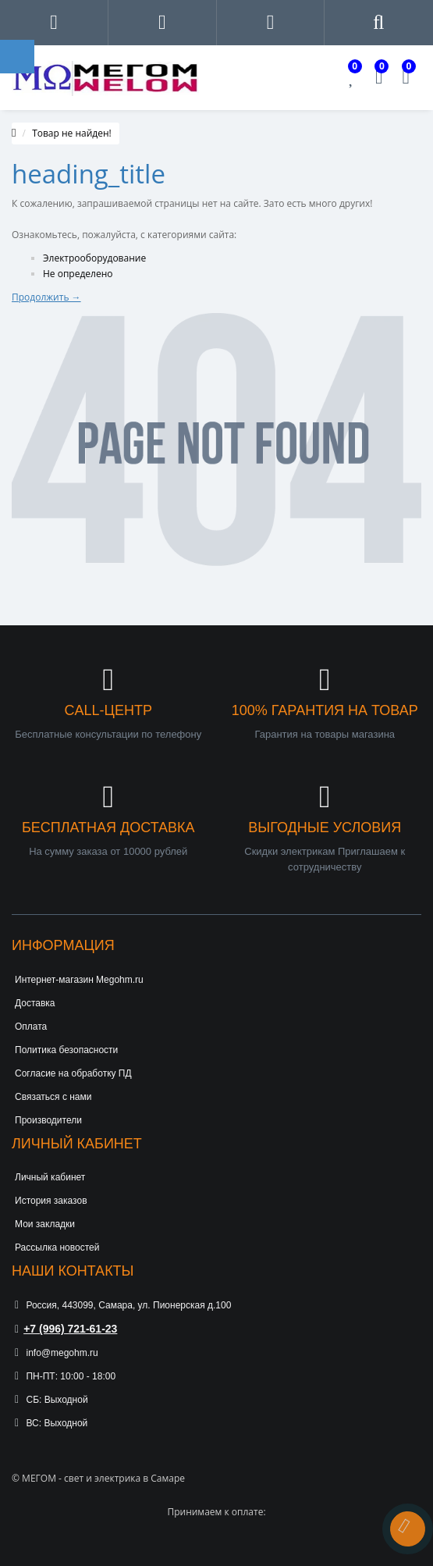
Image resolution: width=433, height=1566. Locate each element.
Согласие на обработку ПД (73, 1073)
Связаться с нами (53, 1096)
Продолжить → (46, 297)
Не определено (78, 273)
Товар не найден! (72, 133)
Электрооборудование (94, 258)
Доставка (35, 1003)
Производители (48, 1120)
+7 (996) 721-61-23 (66, 1328)
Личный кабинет (50, 1177)
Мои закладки (45, 1224)
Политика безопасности (66, 1050)
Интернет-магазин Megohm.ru (79, 979)
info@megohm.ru (56, 1352)
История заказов (51, 1200)
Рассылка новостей (57, 1247)
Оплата (31, 1026)
